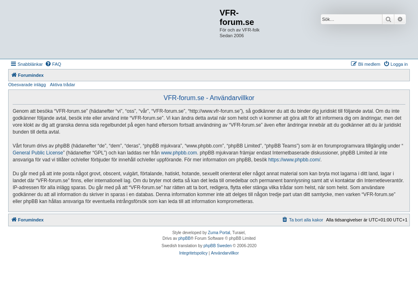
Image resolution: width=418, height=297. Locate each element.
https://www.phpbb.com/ (294, 160)
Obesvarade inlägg (27, 84)
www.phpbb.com (179, 153)
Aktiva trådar (62, 84)
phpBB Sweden (218, 245)
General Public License (38, 153)
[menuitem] (53, 64)
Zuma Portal (219, 232)
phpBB (184, 238)
